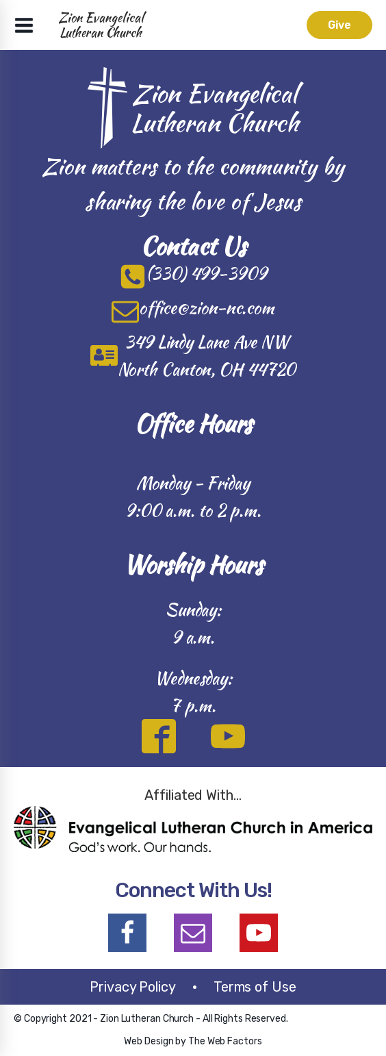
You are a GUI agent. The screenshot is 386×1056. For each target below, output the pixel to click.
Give (339, 25)
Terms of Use (255, 987)
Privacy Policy (133, 987)
